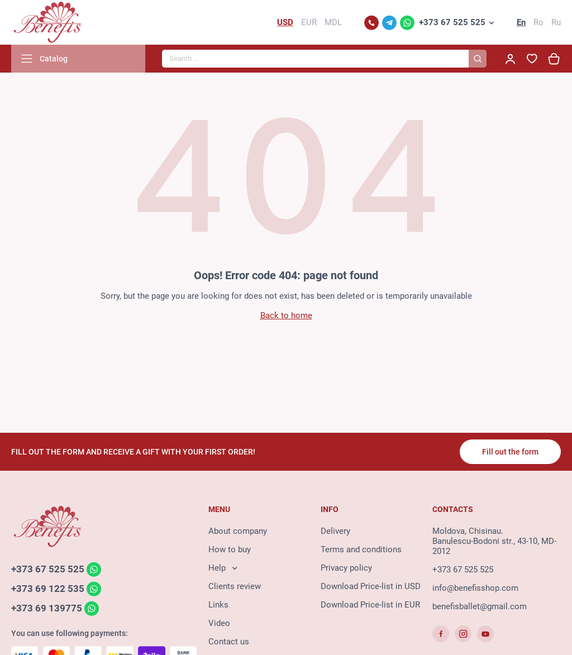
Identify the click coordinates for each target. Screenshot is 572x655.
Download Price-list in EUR (370, 605)
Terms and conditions (361, 549)
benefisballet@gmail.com (479, 606)
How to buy (229, 549)
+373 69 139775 (46, 608)
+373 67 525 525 (452, 22)
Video (219, 623)
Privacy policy (346, 568)
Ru (556, 22)
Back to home (286, 315)
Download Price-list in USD (371, 586)
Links (218, 605)
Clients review (234, 586)
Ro (538, 22)
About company (237, 531)
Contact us (228, 642)
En (521, 22)
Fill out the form (510, 451)
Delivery (335, 531)
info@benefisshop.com (475, 588)
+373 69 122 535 (47, 588)
